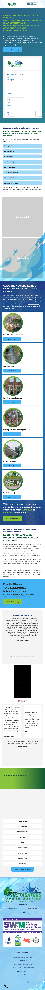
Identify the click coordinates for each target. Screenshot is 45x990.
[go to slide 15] (33, 656)
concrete (8, 512)
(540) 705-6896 (20, 189)
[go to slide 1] (11, 656)
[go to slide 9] (24, 656)
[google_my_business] (24, 912)
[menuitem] (22, 957)
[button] (40, 4)
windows (27, 509)
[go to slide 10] (25, 656)
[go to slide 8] (22, 656)
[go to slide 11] (27, 656)
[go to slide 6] (19, 656)
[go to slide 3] (14, 656)
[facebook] (21, 912)
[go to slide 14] (32, 656)
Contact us (11, 572)
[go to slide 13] (30, 656)
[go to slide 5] (17, 656)
